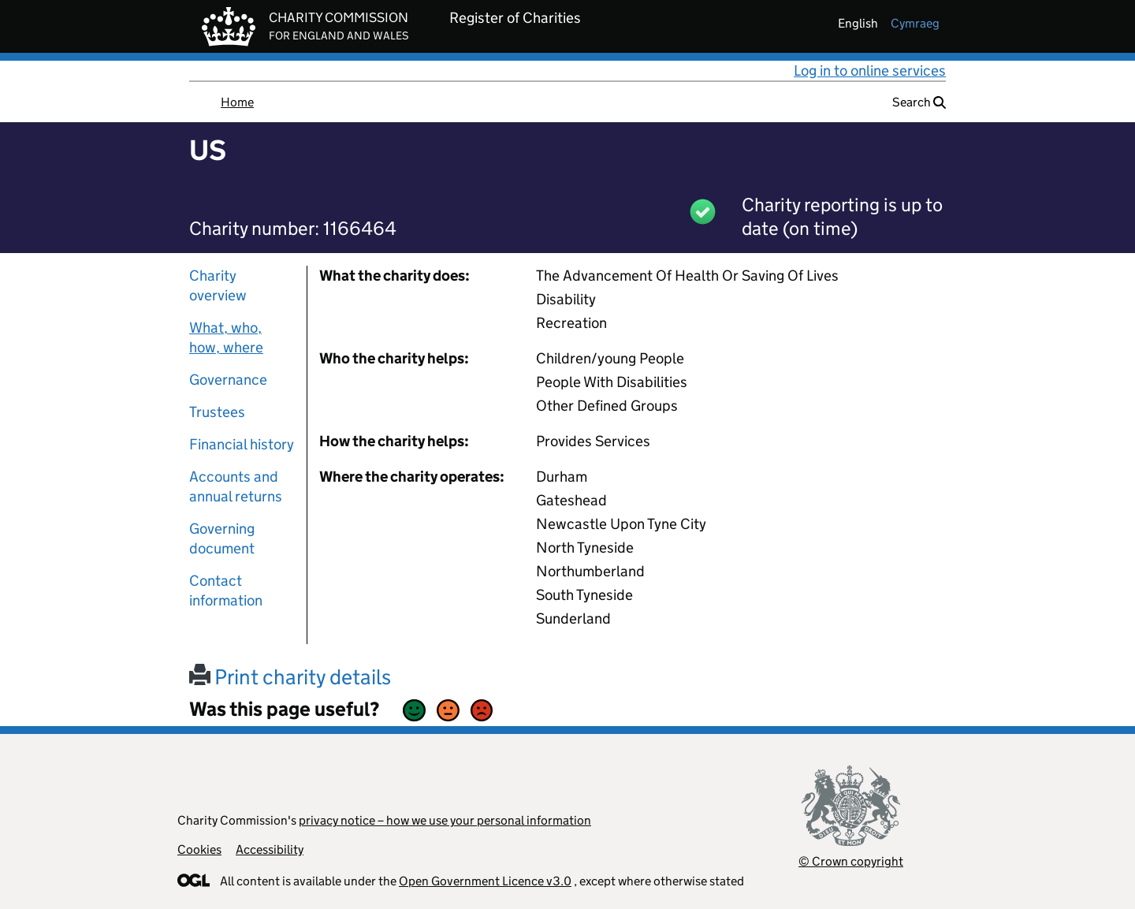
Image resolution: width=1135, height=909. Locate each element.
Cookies (199, 849)
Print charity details (290, 677)
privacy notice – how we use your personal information (445, 820)
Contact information (225, 590)
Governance (228, 380)
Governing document (222, 538)
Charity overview (218, 285)
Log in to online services (870, 70)
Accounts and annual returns (235, 486)
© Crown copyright (850, 861)
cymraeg (915, 23)
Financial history (241, 444)
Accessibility (269, 849)
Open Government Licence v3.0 (485, 881)
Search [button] (919, 102)
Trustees (217, 412)
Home (237, 102)
